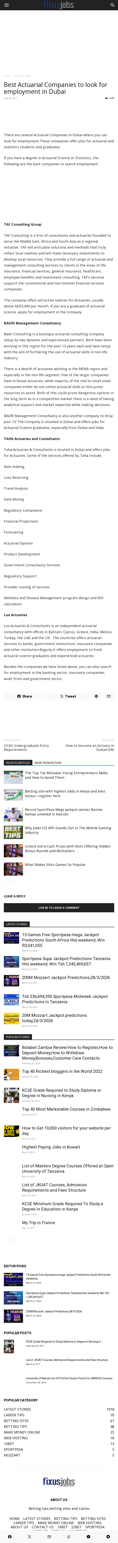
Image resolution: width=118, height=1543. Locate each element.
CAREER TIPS (24, 1522)
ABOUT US (19, 1527)
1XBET (62, 1527)
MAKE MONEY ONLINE (56, 1522)
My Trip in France (38, 1222)
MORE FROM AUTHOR (48, 762)
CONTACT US (43, 1527)
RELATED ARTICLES (18, 762)
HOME (14, 1518)
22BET (76, 1527)
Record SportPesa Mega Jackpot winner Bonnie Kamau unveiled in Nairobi (63, 811)
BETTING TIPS (65, 1518)
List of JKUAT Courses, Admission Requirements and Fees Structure (67, 1359)
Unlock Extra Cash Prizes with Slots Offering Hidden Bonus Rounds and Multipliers (67, 848)
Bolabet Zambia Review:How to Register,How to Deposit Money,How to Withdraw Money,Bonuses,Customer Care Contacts (67, 1053)
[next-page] (12, 883)
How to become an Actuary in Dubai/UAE (90, 748)
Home (7, 76)
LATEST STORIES (22, 76)
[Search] (112, 5)
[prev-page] (6, 883)
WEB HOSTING (90, 1522)
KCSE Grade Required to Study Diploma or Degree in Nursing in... (64, 1341)
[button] (6, 5)
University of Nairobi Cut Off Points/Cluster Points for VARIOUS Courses (69, 1378)
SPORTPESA (94, 1527)
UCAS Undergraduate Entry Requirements (26, 748)
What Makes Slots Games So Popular (55, 864)
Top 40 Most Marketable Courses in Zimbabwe (66, 1109)
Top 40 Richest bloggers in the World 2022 (62, 1071)
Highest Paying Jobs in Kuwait (51, 1147)
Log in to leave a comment (59, 907)
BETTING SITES (93, 1518)
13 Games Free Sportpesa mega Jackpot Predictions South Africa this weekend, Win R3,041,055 (63, 940)
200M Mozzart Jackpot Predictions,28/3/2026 (66, 977)
